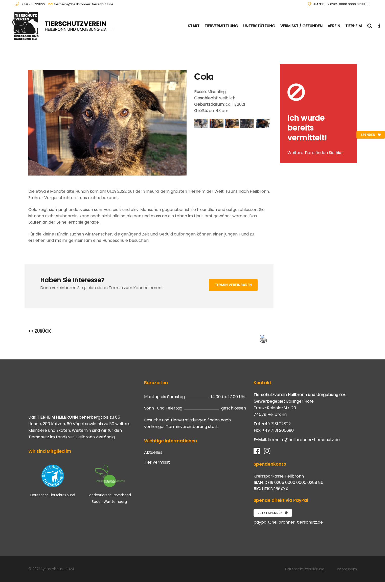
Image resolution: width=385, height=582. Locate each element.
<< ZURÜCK (39, 331)
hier (339, 153)
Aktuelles (153, 452)
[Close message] (353, 68)
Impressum (347, 569)
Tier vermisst (157, 462)
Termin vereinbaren (233, 284)
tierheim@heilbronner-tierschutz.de (84, 4)
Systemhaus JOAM (57, 568)
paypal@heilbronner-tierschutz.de (288, 522)
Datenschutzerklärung (304, 569)
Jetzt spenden (273, 513)
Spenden (371, 135)
